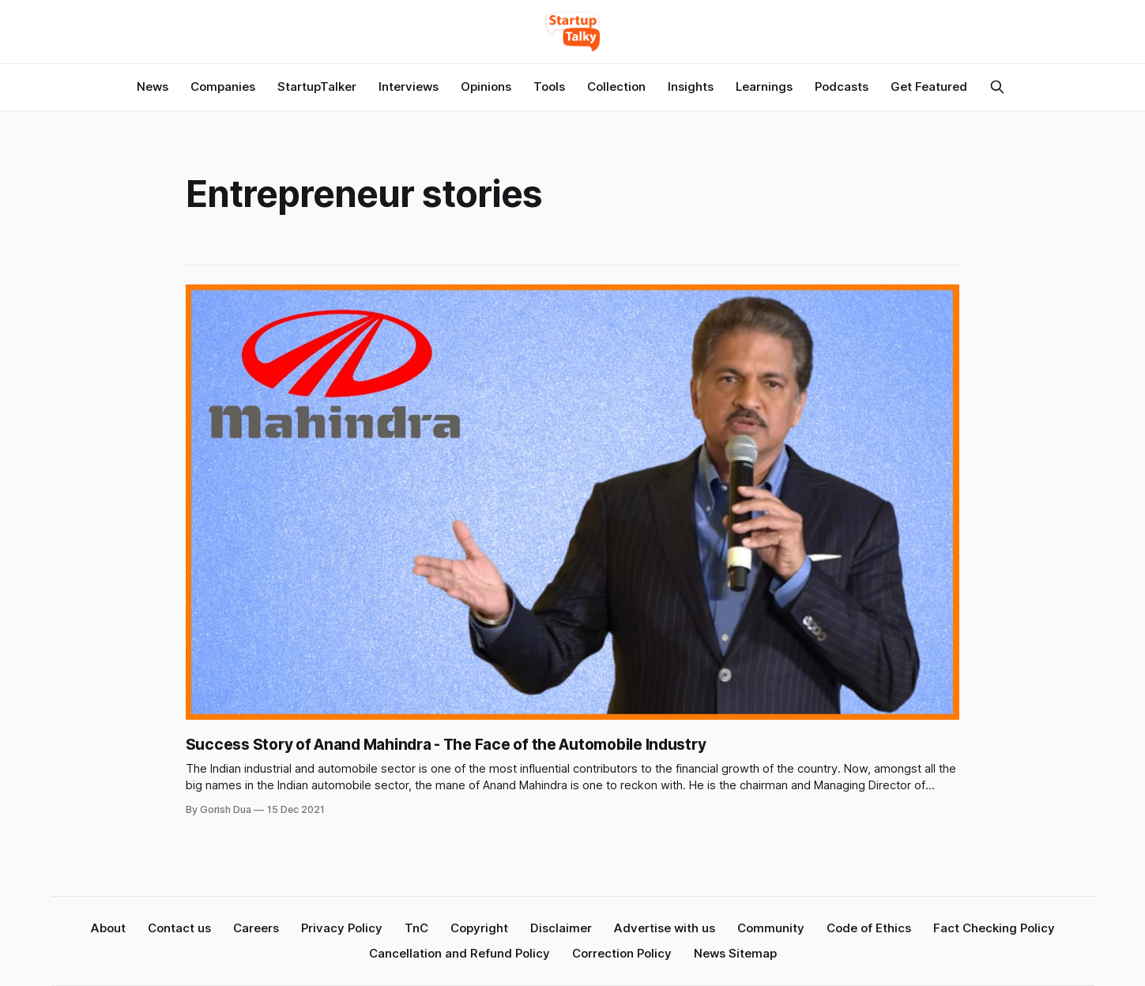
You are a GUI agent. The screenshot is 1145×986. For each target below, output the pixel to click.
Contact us (179, 927)
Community (770, 927)
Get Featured (929, 86)
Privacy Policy (341, 927)
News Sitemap (735, 953)
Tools (549, 86)
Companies (222, 86)
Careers (256, 927)
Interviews (409, 86)
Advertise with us (664, 927)
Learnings (764, 86)
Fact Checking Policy (994, 927)
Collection (616, 86)
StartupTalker (316, 86)
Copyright (479, 927)
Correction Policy (622, 953)
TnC (416, 927)
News (152, 86)
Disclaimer (561, 927)
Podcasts (841, 86)
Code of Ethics (869, 927)
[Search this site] (997, 87)
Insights (691, 86)
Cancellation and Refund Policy (459, 953)
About (108, 927)
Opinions (486, 86)
